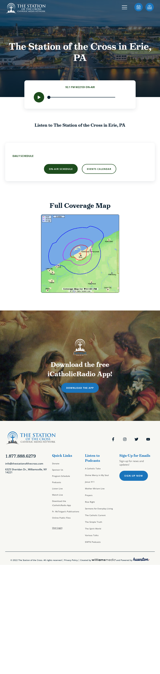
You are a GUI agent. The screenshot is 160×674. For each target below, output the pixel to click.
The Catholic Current (95, 515)
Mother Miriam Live (95, 488)
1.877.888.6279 (20, 456)
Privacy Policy (71, 560)
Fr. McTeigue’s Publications (65, 511)
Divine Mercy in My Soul (97, 475)
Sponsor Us (57, 469)
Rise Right (90, 501)
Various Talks (92, 535)
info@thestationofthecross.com (24, 463)
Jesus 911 (90, 481)
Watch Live (57, 494)
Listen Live (57, 488)
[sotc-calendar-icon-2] (138, 10)
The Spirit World (93, 528)
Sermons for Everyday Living (99, 508)
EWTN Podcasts (93, 541)
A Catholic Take (93, 468)
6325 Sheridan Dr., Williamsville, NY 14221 (26, 471)
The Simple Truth (93, 521)
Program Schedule (61, 476)
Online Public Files (61, 517)
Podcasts (56, 482)
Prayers (88, 495)
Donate (55, 463)
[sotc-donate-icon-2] (149, 10)
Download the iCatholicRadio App (61, 503)
